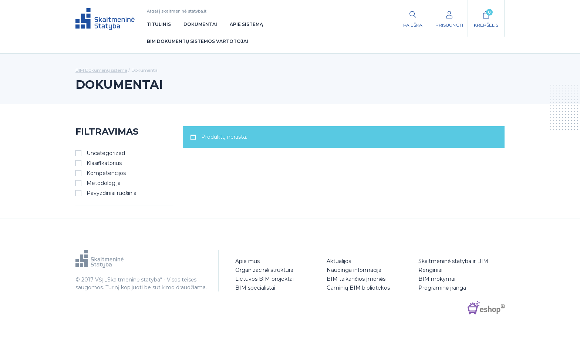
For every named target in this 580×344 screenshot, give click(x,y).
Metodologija (104, 183)
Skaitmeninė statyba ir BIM (453, 261)
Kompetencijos (106, 173)
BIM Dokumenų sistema (101, 70)
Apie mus (247, 261)
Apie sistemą (246, 24)
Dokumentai (200, 24)
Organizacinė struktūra (264, 270)
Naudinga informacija (354, 270)
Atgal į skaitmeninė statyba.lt (176, 11)
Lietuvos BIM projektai (264, 279)
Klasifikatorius (104, 163)
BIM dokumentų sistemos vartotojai (197, 41)
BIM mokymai (436, 279)
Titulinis (159, 24)
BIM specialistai (255, 287)
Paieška (412, 25)
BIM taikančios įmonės (356, 279)
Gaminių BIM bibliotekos (358, 287)
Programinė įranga (442, 287)
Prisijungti (449, 25)
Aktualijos (339, 261)
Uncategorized (106, 153)
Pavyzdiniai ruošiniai (112, 193)
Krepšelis (486, 18)
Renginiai (430, 270)
